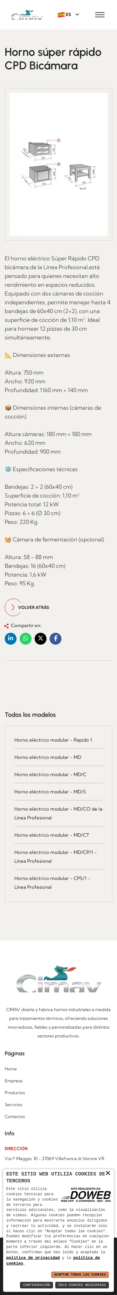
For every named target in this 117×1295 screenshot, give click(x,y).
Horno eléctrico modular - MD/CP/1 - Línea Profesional (55, 856)
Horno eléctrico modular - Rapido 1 (53, 740)
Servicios (13, 1104)
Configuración (36, 1285)
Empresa (13, 1081)
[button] (11, 639)
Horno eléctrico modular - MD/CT (51, 835)
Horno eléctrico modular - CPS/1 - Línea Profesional (52, 882)
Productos (15, 1092)
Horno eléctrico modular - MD (47, 757)
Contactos (15, 1116)
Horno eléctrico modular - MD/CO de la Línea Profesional (58, 813)
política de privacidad (33, 1257)
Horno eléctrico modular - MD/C (50, 774)
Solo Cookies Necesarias (82, 1285)
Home (11, 1069)
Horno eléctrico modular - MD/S (50, 792)
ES (64, 15)
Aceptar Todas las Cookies (80, 1274)
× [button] (108, 1173)
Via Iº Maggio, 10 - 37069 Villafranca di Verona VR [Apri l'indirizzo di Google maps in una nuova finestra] (54, 1158)
